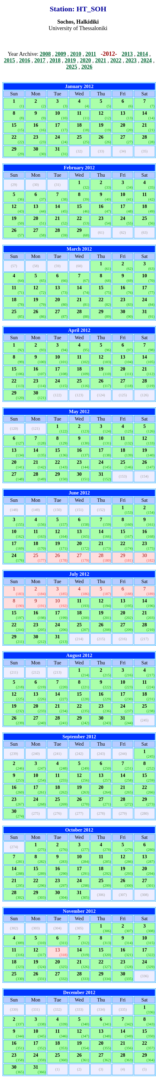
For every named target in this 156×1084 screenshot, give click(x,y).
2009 (60, 54)
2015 (9, 60)
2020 (85, 60)
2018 (54, 60)
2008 (45, 54)
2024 (146, 60)
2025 (71, 67)
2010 (75, 54)
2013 (127, 54)
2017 (39, 60)
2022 (115, 60)
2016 (24, 60)
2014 (142, 54)
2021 (100, 60)
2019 (70, 60)
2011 (90, 54)
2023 (131, 60)
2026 (86, 67)
